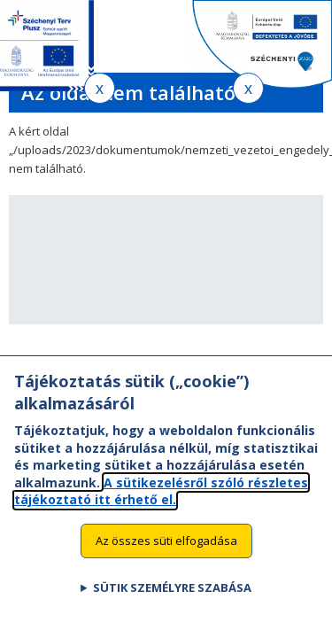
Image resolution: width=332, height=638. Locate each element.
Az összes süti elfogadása (166, 559)
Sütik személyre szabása (172, 605)
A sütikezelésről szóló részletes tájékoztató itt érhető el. (161, 509)
